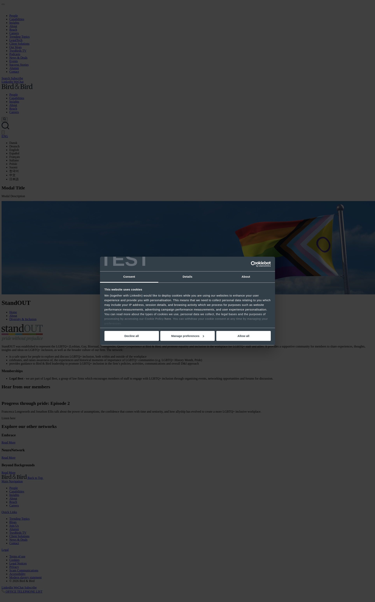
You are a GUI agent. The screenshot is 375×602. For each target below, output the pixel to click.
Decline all (131, 336)
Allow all (243, 336)
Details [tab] (187, 276)
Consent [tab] (129, 276)
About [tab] (246, 276)
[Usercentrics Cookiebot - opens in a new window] (254, 264)
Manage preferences (187, 336)
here (168, 318)
